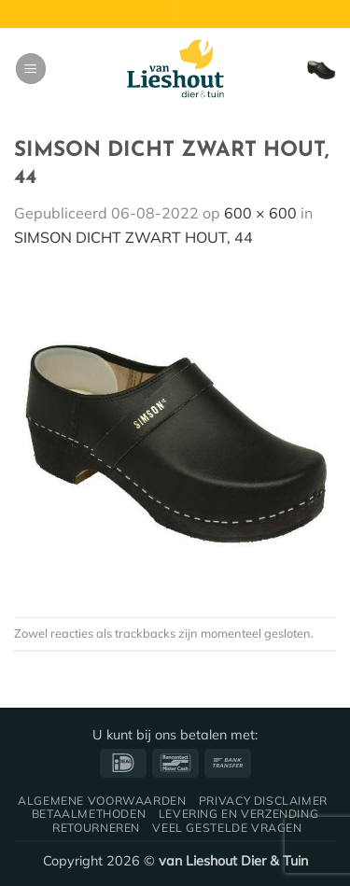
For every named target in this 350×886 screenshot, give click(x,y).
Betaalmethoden (89, 814)
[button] (31, 68)
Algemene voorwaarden (102, 801)
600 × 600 (260, 213)
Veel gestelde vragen (226, 828)
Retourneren (96, 828)
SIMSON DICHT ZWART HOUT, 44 (133, 237)
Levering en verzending (238, 814)
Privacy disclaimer (263, 801)
